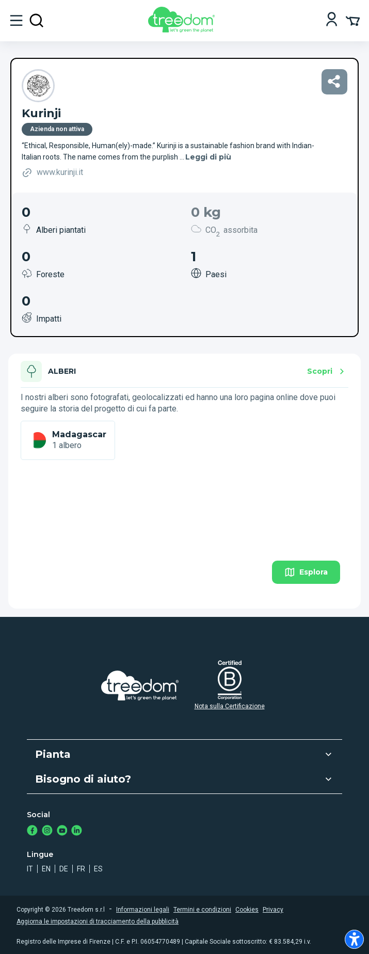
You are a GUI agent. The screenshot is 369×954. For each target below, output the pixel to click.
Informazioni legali (142, 909)
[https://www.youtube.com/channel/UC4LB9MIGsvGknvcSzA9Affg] (62, 831)
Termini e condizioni (202, 909)
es (98, 869)
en (46, 869)
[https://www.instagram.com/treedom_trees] (47, 831)
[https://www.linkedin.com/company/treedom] (76, 831)
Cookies (247, 909)
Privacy (273, 909)
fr (81, 869)
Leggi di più (208, 157)
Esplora (306, 572)
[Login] (332, 20)
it (30, 869)
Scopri (327, 371)
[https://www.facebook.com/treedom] (32, 831)
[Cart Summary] (353, 20)
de (63, 869)
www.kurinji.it (52, 172)
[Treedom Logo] (183, 30)
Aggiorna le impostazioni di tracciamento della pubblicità (98, 921)
